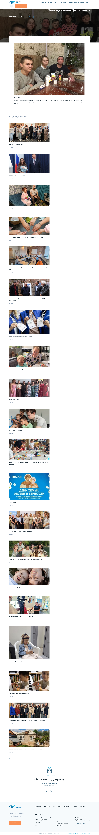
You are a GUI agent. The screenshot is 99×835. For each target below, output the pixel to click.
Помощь (57, 2)
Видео (71, 2)
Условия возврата (86, 833)
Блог (87, 2)
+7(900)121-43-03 (81, 823)
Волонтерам (64, 2)
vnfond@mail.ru (80, 825)
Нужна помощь (57, 806)
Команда (82, 2)
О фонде (76, 2)
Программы (51, 2)
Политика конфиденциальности (73, 833)
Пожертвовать (15, 822)
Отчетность (43, 2)
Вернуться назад (17, 9)
